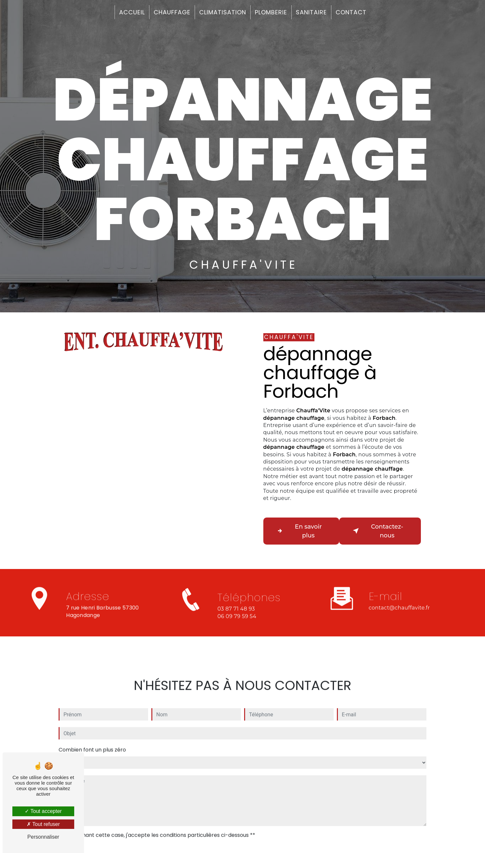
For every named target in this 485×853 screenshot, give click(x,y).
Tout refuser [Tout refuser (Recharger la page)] (43, 824)
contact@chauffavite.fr (399, 601)
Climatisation (222, 12)
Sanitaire (311, 12)
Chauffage (172, 12)
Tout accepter (43, 811)
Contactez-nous (378, 531)
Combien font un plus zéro (92, 743)
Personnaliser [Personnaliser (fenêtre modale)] (43, 837)
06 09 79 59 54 (236, 625)
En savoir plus (300, 531)
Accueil (132, 12)
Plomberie (271, 12)
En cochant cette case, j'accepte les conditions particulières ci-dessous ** (160, 828)
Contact (351, 12)
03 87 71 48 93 (236, 618)
